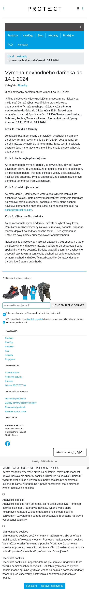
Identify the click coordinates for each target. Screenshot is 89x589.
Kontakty (23, 44)
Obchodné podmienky (15, 398)
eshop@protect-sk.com (18, 209)
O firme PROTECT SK (15, 385)
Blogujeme (10, 359)
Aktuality (53, 35)
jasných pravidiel (35, 319)
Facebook (7, 444)
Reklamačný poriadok (15, 407)
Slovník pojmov (12, 372)
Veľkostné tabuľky (13, 377)
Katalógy (28, 35)
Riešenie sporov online (15, 411)
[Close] (88, 468)
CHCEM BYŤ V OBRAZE (68, 305)
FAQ (10, 44)
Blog (40, 35)
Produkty (12, 35)
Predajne (68, 35)
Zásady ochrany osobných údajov (21, 403)
